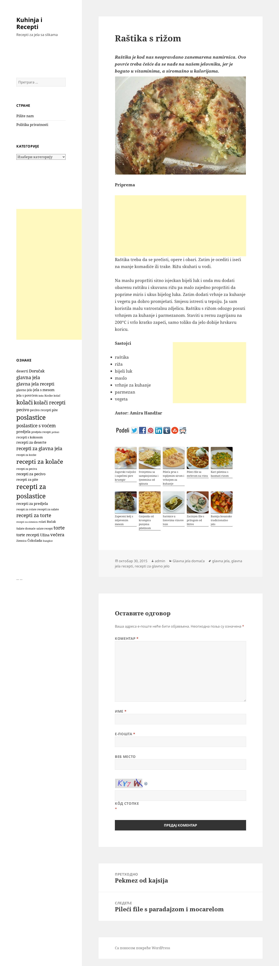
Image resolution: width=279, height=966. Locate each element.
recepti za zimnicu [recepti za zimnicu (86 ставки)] (27, 521)
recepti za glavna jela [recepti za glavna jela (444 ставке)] (39, 448)
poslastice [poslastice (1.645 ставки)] (31, 417)
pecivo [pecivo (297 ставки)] (22, 409)
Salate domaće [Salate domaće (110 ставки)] (26, 528)
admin (160, 561)
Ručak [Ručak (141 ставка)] (51, 522)
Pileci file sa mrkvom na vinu (197, 474)
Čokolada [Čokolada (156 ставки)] (34, 540)
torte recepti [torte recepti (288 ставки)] (27, 534)
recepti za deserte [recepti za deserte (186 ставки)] (31, 442)
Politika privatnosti (32, 124)
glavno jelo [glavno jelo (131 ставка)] (24, 390)
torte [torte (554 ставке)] (59, 527)
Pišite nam (25, 116)
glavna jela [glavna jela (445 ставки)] (28, 377)
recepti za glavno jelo (152, 566)
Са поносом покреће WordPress (142, 948)
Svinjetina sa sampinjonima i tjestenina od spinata (148, 478)
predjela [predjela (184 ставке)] (23, 431)
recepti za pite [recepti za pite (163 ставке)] (27, 479)
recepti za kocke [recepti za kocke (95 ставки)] (26, 455)
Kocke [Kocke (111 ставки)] (48, 395)
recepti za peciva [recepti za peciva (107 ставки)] (26, 469)
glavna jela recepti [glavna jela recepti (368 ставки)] (35, 384)
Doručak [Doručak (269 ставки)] (37, 370)
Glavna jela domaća (189, 561)
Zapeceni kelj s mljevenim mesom (124, 520)
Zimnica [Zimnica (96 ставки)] (21, 540)
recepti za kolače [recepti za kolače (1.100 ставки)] (39, 461)
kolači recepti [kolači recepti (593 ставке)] (49, 402)
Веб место (125, 756)
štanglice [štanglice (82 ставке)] (48, 540)
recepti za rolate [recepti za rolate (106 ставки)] (26, 509)
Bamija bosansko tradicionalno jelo (221, 520)
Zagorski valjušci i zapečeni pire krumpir (125, 476)
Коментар (126, 638)
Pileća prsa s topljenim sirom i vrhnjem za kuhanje (173, 478)
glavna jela (221, 561)
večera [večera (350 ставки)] (57, 535)
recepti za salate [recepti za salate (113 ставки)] (48, 509)
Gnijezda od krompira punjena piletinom (146, 522)
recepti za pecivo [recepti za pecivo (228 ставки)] (31, 473)
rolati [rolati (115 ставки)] (42, 522)
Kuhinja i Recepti (29, 23)
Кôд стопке (127, 803)
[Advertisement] (49, 274)
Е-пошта (125, 734)
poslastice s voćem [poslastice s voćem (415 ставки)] (36, 426)
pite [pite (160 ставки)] (55, 410)
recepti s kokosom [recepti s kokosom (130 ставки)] (29, 437)
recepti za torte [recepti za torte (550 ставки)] (33, 515)
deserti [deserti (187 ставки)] (22, 371)
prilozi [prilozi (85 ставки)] (55, 432)
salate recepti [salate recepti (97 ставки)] (44, 528)
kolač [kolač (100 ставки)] (57, 395)
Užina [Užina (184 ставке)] (44, 535)
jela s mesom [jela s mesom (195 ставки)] (43, 389)
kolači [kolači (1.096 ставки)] (24, 402)
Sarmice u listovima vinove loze (173, 520)
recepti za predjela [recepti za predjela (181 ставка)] (32, 503)
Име (120, 711)
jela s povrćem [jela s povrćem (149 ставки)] (27, 395)
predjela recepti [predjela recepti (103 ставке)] (41, 432)
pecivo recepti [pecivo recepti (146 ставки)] (40, 410)
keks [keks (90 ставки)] (41, 395)
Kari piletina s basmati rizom (220, 474)
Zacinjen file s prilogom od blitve (195, 520)
